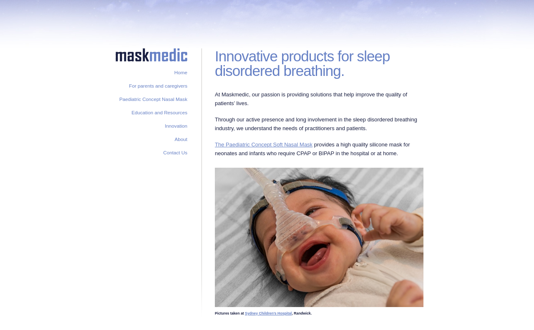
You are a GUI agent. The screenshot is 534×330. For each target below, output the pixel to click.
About (180, 139)
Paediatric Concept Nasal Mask (153, 99)
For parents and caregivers (158, 85)
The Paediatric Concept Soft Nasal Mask (263, 144)
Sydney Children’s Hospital (268, 313)
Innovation (176, 125)
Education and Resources (159, 112)
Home (180, 72)
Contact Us (175, 152)
